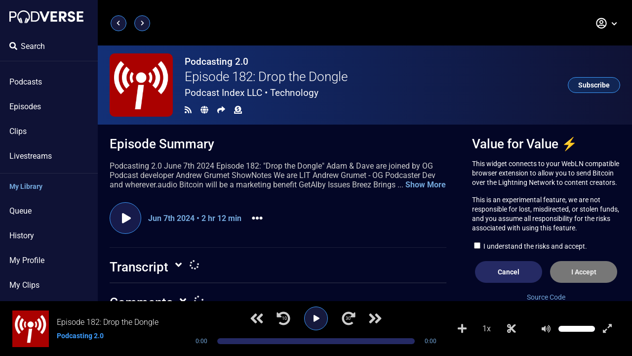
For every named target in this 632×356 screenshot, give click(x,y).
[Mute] (546, 329)
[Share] (221, 110)
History (21, 235)
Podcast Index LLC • (251, 92)
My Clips (24, 285)
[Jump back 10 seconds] (283, 318)
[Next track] (375, 318)
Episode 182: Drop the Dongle (266, 76)
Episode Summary (162, 143)
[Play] (316, 318)
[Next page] (142, 23)
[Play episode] (125, 218)
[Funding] (238, 110)
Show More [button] (425, 184)
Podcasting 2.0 (216, 61)
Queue (20, 211)
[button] (606, 23)
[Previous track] (257, 318)
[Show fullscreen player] (607, 329)
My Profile (26, 260)
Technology (294, 92)
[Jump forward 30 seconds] (348, 318)
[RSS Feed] (188, 110)
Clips (18, 131)
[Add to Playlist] (462, 329)
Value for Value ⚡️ (524, 143)
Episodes (25, 106)
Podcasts (25, 82)
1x (486, 328)
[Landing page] (46, 17)
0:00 (201, 341)
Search (27, 46)
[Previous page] (118, 23)
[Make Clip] (511, 329)
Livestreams (30, 156)
